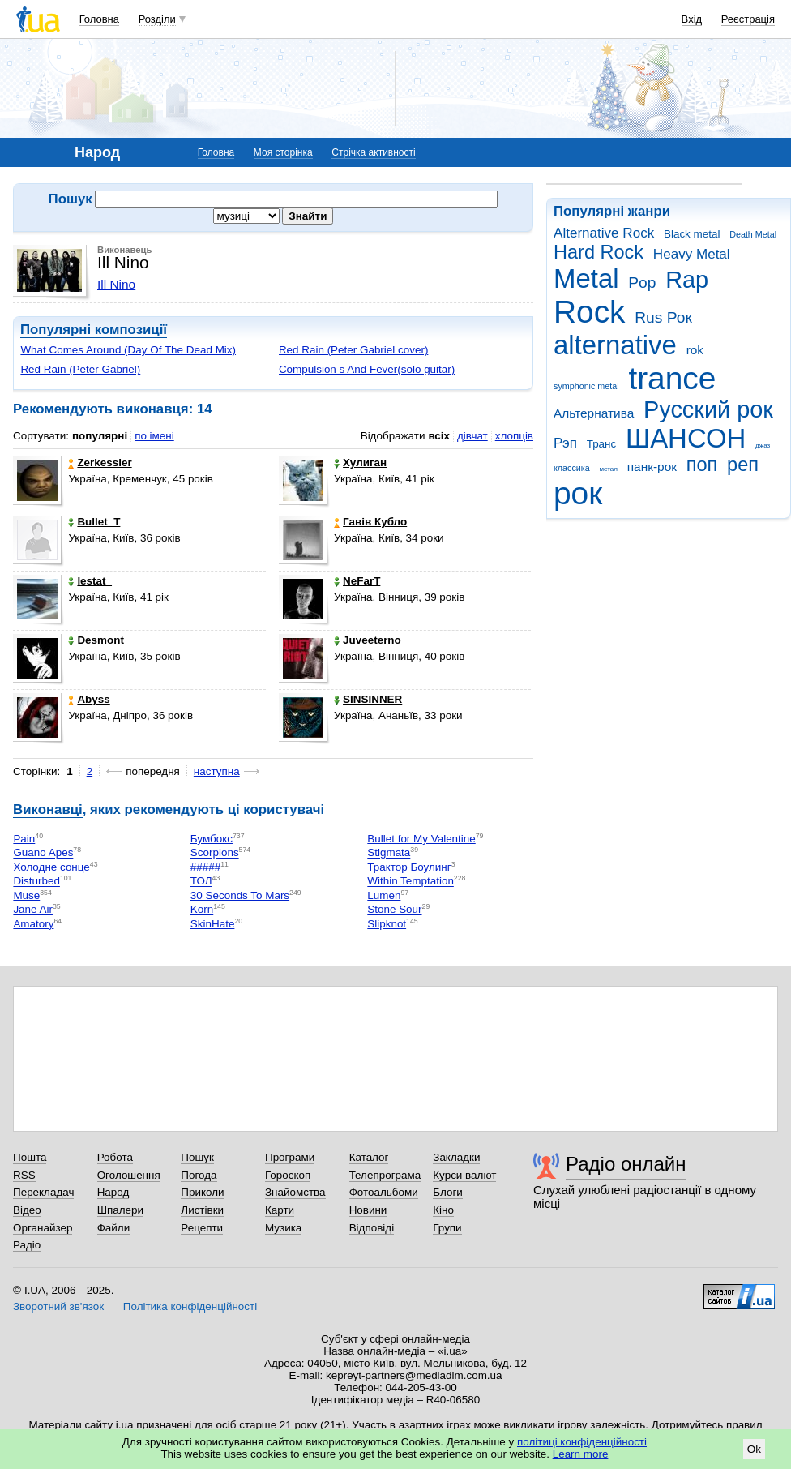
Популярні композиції (93, 329)
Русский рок (708, 409)
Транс (602, 444)
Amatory (33, 924)
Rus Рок (663, 317)
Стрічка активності (373, 152)
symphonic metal (586, 386)
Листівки (202, 1210)
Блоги (448, 1192)
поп (702, 464)
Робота (115, 1157)
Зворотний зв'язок (58, 1306)
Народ (113, 1192)
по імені (154, 436)
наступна (217, 771)
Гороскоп (287, 1175)
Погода (198, 1175)
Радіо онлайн (626, 1164)
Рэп (565, 443)
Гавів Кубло (370, 522)
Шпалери (120, 1210)
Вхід (692, 19)
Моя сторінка (283, 152)
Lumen (383, 895)
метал (608, 469)
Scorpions (214, 853)
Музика (283, 1228)
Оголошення (128, 1175)
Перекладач (43, 1192)
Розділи (157, 19)
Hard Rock (598, 252)
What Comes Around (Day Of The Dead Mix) (128, 350)
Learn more (581, 1454)
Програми (289, 1157)
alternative (615, 345)
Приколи (202, 1192)
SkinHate (212, 924)
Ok (754, 1449)
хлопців (514, 436)
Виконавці (48, 809)
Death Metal (752, 234)
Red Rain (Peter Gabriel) (80, 369)
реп (743, 464)
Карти (279, 1210)
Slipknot (386, 924)
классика (572, 468)
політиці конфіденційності (582, 1442)
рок (578, 493)
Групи (447, 1228)
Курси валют (464, 1175)
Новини (368, 1210)
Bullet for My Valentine (421, 839)
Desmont (96, 640)
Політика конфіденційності (190, 1306)
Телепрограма (385, 1175)
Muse (26, 895)
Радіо (27, 1245)
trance (672, 378)
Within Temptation (410, 882)
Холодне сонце (51, 867)
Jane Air (33, 910)
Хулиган (360, 462)
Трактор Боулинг (409, 867)
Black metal (692, 234)
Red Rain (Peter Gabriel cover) (353, 350)
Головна (99, 19)
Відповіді (372, 1228)
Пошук (197, 1157)
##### (205, 867)
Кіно (443, 1210)
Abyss (88, 699)
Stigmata (388, 853)
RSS (24, 1175)
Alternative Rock (604, 233)
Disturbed (36, 882)
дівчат (472, 436)
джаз (762, 445)
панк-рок (652, 466)
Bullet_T (94, 522)
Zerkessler (99, 462)
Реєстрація (748, 19)
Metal (586, 278)
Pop (642, 282)
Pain (24, 839)
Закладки (456, 1157)
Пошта (29, 1157)
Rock (589, 311)
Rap (686, 280)
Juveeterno (367, 640)
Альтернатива (594, 413)
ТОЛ (201, 882)
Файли (113, 1228)
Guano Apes (43, 853)
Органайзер (42, 1228)
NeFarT (357, 581)
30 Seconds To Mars (239, 895)
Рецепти (202, 1228)
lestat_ (90, 581)
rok (694, 350)
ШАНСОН (686, 438)
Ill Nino (116, 284)
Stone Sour (394, 910)
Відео (27, 1210)
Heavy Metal (691, 254)
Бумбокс (211, 839)
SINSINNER (368, 699)
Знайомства (295, 1192)
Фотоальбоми (383, 1192)
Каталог (369, 1157)
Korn (201, 910)
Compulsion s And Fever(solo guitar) (367, 369)
